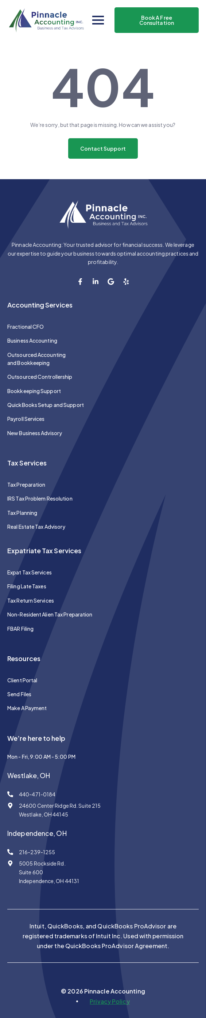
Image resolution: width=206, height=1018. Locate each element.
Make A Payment (27, 708)
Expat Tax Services (29, 572)
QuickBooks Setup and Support (45, 404)
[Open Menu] (98, 20)
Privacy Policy (109, 1001)
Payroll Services (26, 418)
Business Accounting (32, 340)
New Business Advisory (34, 433)
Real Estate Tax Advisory (36, 526)
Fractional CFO (25, 326)
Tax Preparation (26, 484)
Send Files (19, 694)
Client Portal (22, 680)
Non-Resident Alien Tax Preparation (49, 614)
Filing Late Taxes (26, 586)
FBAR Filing (20, 628)
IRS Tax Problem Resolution (40, 498)
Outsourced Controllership (40, 376)
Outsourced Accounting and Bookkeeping (36, 358)
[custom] (80, 281)
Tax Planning (22, 512)
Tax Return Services (30, 600)
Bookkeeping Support (34, 391)
